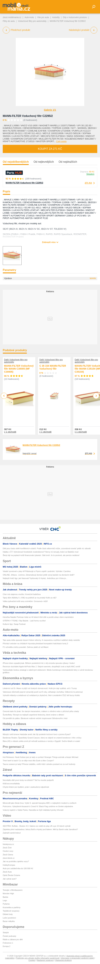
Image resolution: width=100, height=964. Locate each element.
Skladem (90, 174)
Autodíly (56, 17)
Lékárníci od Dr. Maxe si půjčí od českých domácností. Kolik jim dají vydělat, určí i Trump (40, 688)
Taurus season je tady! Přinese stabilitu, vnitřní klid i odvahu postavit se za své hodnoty (39, 764)
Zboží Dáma (8, 855)
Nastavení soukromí (45, 960)
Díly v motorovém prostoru (75, 17)
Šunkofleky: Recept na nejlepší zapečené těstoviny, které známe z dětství (33, 715)
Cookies (31, 960)
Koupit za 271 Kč (50, 148)
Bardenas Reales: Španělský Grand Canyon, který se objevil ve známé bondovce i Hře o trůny (42, 738)
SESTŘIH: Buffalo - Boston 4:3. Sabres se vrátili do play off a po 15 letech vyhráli (36, 826)
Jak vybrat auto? (10, 879)
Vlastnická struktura (63, 960)
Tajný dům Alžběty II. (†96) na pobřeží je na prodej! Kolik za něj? (30, 598)
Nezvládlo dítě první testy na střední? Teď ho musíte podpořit (28, 780)
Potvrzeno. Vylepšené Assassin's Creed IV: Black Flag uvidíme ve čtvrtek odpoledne (38, 806)
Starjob (6, 932)
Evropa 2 (6, 946)
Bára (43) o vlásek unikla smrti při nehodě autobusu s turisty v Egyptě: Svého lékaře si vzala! (41, 741)
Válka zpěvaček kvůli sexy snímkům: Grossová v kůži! (25, 601)
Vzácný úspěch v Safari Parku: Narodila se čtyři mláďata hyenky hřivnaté (33, 810)
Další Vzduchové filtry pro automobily (15, 360)
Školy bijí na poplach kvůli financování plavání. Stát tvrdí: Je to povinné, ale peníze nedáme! (41, 555)
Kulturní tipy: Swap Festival (14, 624)
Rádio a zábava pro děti (13, 939)
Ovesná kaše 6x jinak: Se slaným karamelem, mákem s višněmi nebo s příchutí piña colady (41, 711)
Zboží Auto (7, 872)
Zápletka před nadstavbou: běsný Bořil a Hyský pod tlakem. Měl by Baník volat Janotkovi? (40, 829)
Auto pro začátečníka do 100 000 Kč (18, 868)
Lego (5, 900)
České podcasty (9, 936)
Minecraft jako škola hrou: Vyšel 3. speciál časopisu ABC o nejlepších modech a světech (39, 803)
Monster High (8, 893)
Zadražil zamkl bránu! (12, 833)
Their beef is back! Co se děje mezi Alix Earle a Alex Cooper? (28, 761)
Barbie (5, 897)
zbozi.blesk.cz (8, 858)
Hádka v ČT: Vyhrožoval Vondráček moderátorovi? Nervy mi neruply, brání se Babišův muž (40, 552)
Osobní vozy (8, 851)
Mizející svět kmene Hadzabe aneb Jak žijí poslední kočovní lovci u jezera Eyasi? (37, 734)
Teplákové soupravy (11, 911)
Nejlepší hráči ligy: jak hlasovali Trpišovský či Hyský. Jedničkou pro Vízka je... (35, 578)
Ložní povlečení (9, 918)
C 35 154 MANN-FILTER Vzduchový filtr (52, 367)
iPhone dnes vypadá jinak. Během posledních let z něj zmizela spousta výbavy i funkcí (39, 663)
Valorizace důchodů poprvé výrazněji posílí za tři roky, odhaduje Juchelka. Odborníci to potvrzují (43, 692)
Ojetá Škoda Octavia (11, 875)
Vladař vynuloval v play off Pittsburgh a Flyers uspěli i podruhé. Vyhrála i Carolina (37, 571)
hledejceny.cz (8, 844)
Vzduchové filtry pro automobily (32, 21)
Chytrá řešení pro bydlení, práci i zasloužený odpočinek (26, 787)
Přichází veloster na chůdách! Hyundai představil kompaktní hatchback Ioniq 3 (35, 643)
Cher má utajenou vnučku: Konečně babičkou (22, 594)
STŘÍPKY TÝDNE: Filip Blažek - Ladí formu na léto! (24, 621)
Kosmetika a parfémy (11, 907)
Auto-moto (29, 17)
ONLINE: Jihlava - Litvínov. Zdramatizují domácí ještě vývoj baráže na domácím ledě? (38, 575)
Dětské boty (8, 914)
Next (96, 395)
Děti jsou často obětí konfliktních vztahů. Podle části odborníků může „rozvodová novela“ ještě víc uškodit (47, 548)
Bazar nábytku (9, 921)
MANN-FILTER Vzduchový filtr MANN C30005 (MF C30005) (19, 368)
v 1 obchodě (10, 432)
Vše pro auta (43, 17)
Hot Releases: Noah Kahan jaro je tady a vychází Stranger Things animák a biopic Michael (40, 757)
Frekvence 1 (8, 943)
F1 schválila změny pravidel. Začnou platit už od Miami (25, 647)
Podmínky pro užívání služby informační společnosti (37, 958)
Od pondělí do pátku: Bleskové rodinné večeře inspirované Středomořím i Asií (35, 718)
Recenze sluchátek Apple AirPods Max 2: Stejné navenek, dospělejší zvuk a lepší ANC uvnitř (41, 666)
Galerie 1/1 (50, 110)
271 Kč (88, 183)
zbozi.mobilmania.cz (12, 17)
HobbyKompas (9, 865)
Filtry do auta (9, 21)
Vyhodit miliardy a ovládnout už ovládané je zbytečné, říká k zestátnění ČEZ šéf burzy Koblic (41, 695)
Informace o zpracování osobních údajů (77, 958)
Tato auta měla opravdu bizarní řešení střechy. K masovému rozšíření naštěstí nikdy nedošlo (41, 640)
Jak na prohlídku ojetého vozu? (16, 861)
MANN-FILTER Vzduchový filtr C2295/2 (28, 115)
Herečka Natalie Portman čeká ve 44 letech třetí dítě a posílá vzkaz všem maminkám (38, 617)
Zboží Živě (7, 848)
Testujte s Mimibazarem (13, 890)
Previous (4, 395)
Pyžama (6, 904)
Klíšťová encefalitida (11, 784)
